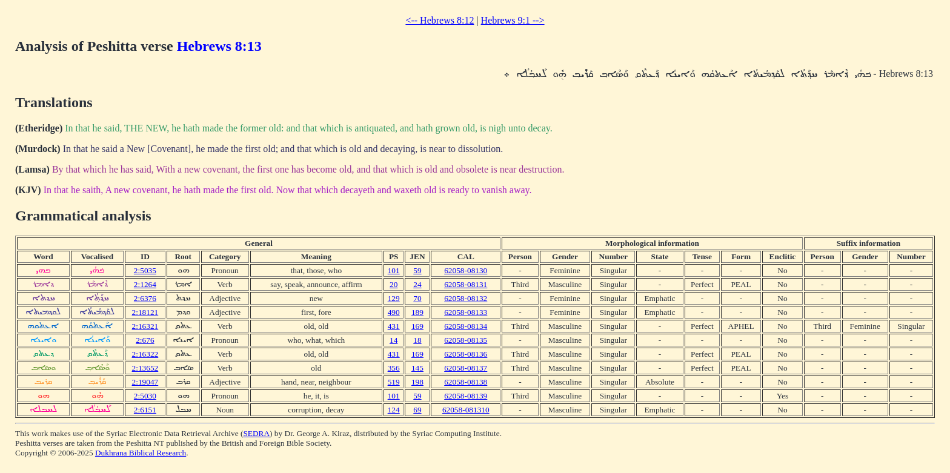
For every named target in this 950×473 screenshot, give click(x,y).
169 (417, 326)
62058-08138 (465, 381)
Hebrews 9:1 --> (513, 20)
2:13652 (145, 367)
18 (417, 340)
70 (417, 298)
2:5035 (145, 270)
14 (393, 340)
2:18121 (145, 312)
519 (394, 381)
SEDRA (256, 433)
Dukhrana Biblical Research (140, 452)
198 (417, 381)
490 (394, 312)
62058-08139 (465, 395)
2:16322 (145, 354)
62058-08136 (465, 354)
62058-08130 (465, 270)
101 (394, 270)
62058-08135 (465, 340)
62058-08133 (465, 312)
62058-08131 (465, 284)
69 (417, 409)
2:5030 (145, 395)
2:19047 (145, 381)
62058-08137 (465, 367)
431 (394, 326)
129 (394, 298)
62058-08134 (465, 326)
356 (394, 367)
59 (417, 270)
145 (417, 367)
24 (417, 284)
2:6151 (145, 409)
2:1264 (145, 284)
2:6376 (145, 298)
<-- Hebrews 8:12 (439, 20)
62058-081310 (466, 409)
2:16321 (145, 326)
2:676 (145, 340)
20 (393, 284)
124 (394, 409)
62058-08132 (465, 298)
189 (417, 312)
